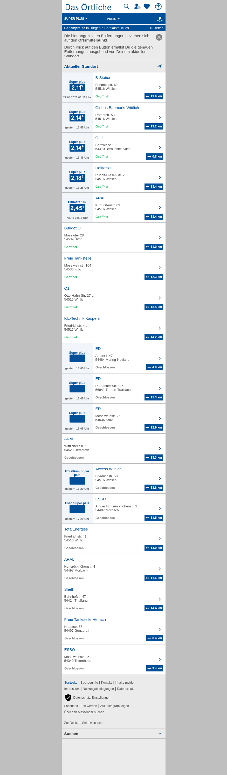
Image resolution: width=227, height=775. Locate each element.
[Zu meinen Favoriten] (147, 6)
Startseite (71, 682)
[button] (87, 697)
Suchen (71, 733)
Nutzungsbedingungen (98, 689)
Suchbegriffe (89, 682)
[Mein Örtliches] (138, 6)
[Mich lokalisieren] (113, 66)
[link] (159, 37)
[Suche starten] (126, 6)
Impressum (72, 689)
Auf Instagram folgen (114, 706)
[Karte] (159, 19)
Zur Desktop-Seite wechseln (83, 723)
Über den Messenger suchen (84, 712)
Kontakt (106, 682)
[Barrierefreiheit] (159, 6)
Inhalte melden (125, 682)
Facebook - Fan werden (80, 706)
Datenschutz (125, 689)
